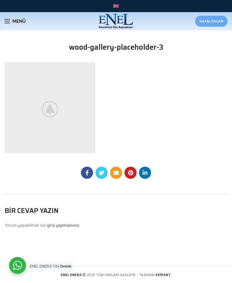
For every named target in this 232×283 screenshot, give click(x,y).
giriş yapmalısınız (63, 225)
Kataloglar (211, 21)
